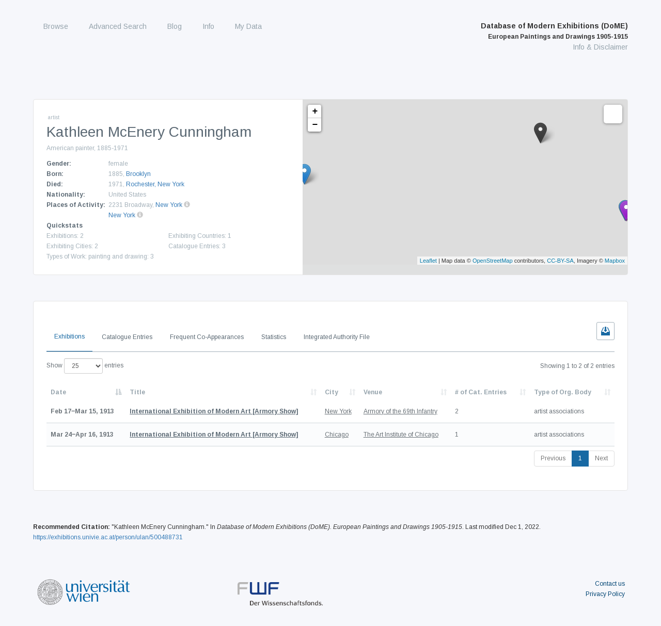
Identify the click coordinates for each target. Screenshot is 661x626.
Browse (55, 26)
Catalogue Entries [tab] (127, 337)
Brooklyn (138, 174)
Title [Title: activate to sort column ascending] (137, 392)
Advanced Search (118, 26)
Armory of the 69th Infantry (400, 411)
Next (601, 458)
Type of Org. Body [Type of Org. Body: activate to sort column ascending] (562, 392)
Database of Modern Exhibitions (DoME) (554, 31)
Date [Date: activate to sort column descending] (58, 392)
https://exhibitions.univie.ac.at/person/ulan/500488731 (108, 537)
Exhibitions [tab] (69, 336)
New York (168, 204)
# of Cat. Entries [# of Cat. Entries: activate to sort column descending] (481, 392)
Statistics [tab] (273, 337)
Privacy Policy (605, 594)
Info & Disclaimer (600, 47)
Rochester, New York (155, 184)
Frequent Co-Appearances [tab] (207, 337)
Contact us (610, 583)
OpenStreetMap (493, 261)
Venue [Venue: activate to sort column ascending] (373, 392)
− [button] (315, 125)
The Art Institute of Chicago (401, 434)
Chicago (337, 434)
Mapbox (615, 261)
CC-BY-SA (560, 261)
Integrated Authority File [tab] (337, 337)
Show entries (84, 366)
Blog (174, 26)
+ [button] (315, 111)
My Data (248, 26)
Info (208, 26)
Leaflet (428, 261)
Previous (553, 458)
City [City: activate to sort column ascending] (331, 392)
